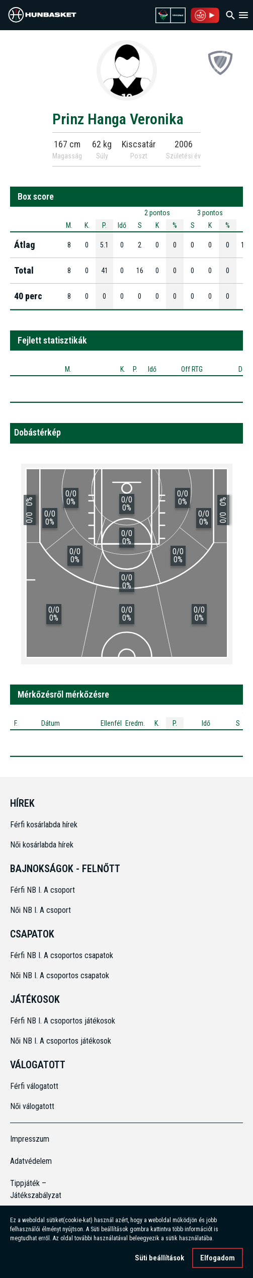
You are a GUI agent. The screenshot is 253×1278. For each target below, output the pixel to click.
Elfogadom (217, 1257)
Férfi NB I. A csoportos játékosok (62, 1021)
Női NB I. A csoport (40, 910)
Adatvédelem (31, 1161)
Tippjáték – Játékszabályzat (35, 1189)
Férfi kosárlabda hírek (43, 824)
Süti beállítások (159, 1257)
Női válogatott (32, 1106)
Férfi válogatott (34, 1086)
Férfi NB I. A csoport (42, 890)
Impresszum (29, 1139)
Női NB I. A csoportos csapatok (60, 975)
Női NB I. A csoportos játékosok (60, 1041)
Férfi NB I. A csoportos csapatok (62, 955)
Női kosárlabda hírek (41, 844)
